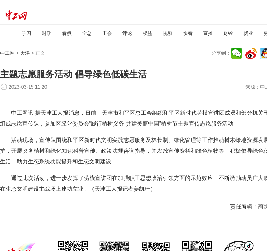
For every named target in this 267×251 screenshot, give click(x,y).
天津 (25, 53)
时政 (46, 33)
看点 (67, 33)
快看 (188, 33)
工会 (107, 33)
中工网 (7, 53)
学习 (26, 33)
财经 (228, 33)
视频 (167, 33)
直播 (208, 33)
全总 (87, 33)
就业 (248, 33)
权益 (147, 33)
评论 (127, 33)
